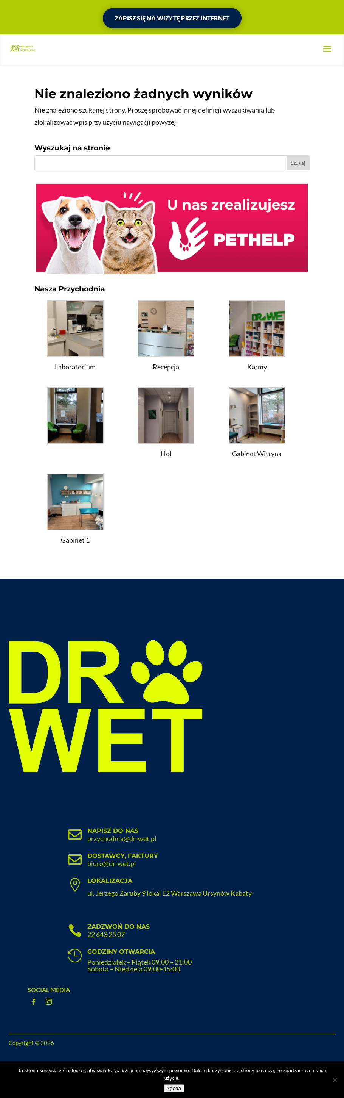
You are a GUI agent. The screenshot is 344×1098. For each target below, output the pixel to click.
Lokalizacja (109, 880)
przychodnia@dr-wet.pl (122, 838)
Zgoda (174, 1088)
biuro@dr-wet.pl (111, 863)
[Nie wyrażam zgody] (334, 1080)
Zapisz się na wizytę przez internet (172, 18)
